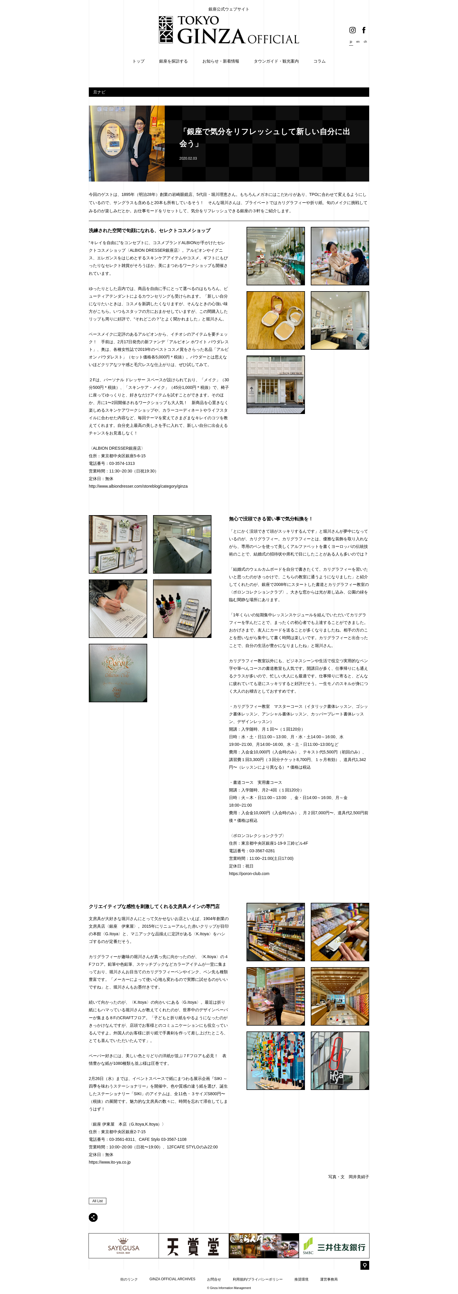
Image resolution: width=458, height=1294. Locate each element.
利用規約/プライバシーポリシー (258, 1279)
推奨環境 (301, 1279)
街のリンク (129, 1279)
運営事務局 (329, 1279)
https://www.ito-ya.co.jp (110, 1162)
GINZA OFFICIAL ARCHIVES (172, 1279)
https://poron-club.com (249, 873)
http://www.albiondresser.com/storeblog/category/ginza (138, 486)
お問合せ (214, 1279)
